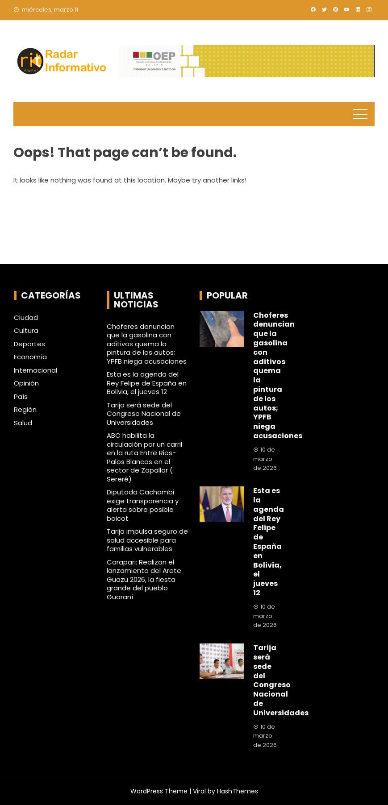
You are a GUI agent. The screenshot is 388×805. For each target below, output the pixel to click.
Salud (23, 423)
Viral (199, 791)
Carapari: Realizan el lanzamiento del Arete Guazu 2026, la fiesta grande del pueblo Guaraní (144, 579)
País (21, 396)
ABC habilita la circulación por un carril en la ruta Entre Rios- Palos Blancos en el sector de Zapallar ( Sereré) (144, 457)
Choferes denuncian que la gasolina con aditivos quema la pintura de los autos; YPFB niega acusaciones (147, 344)
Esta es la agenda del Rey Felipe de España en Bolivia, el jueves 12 (147, 382)
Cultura (26, 330)
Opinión (26, 383)
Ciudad (26, 317)
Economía (30, 357)
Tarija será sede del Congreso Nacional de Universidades (144, 413)
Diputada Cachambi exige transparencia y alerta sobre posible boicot (143, 505)
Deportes (29, 344)
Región (25, 409)
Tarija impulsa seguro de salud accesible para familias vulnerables (147, 540)
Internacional (35, 370)
